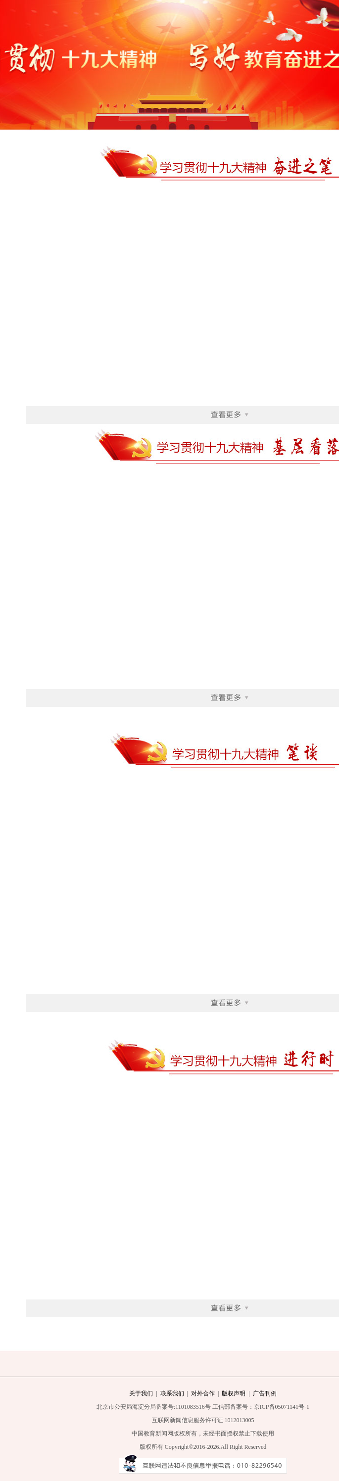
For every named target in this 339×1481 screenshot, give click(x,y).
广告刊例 (265, 1393)
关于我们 (141, 1393)
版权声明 (233, 1393)
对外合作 (203, 1393)
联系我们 (172, 1393)
